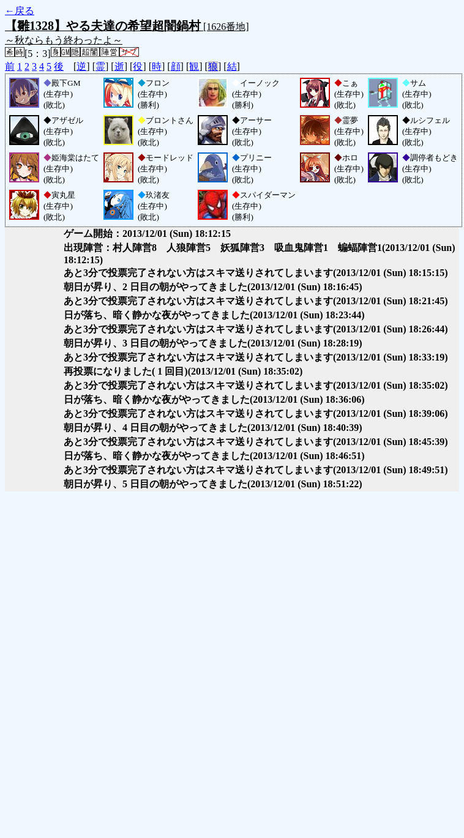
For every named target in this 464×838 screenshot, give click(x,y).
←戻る (19, 11)
